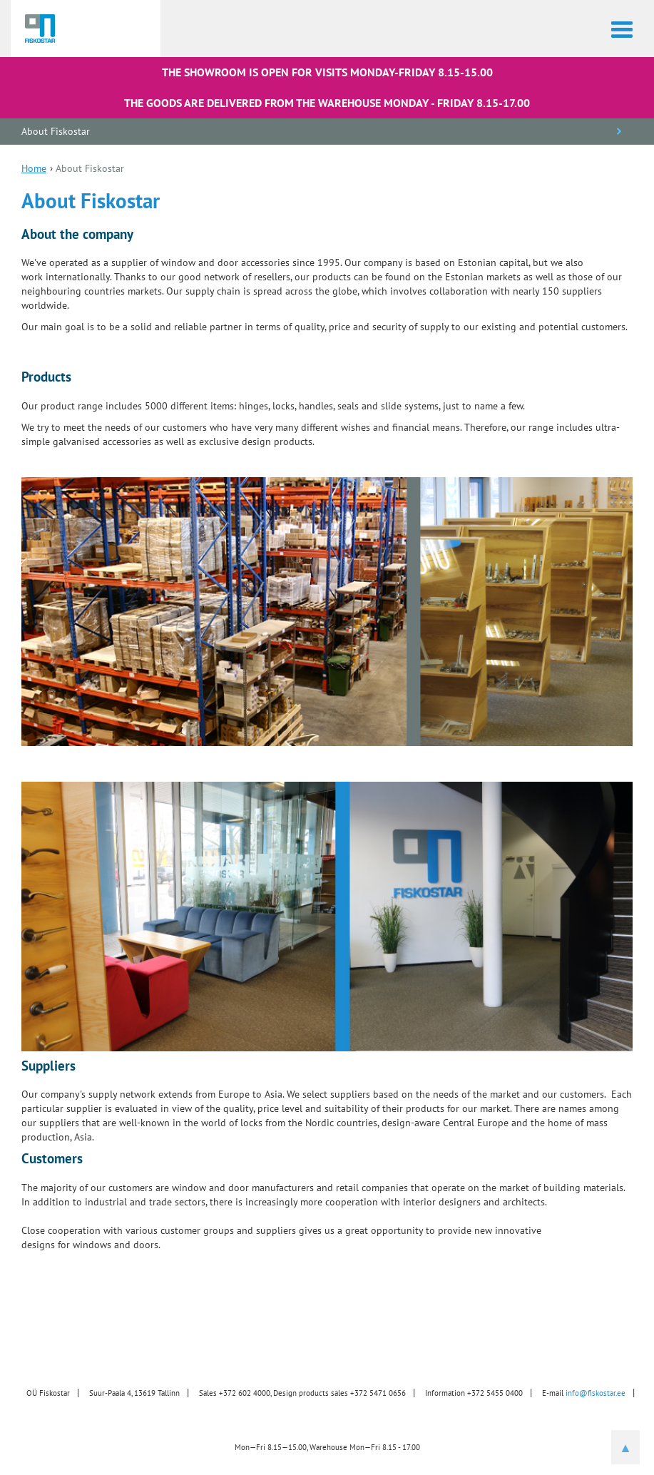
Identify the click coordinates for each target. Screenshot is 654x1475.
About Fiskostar (55, 131)
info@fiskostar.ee (595, 1393)
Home (33, 168)
